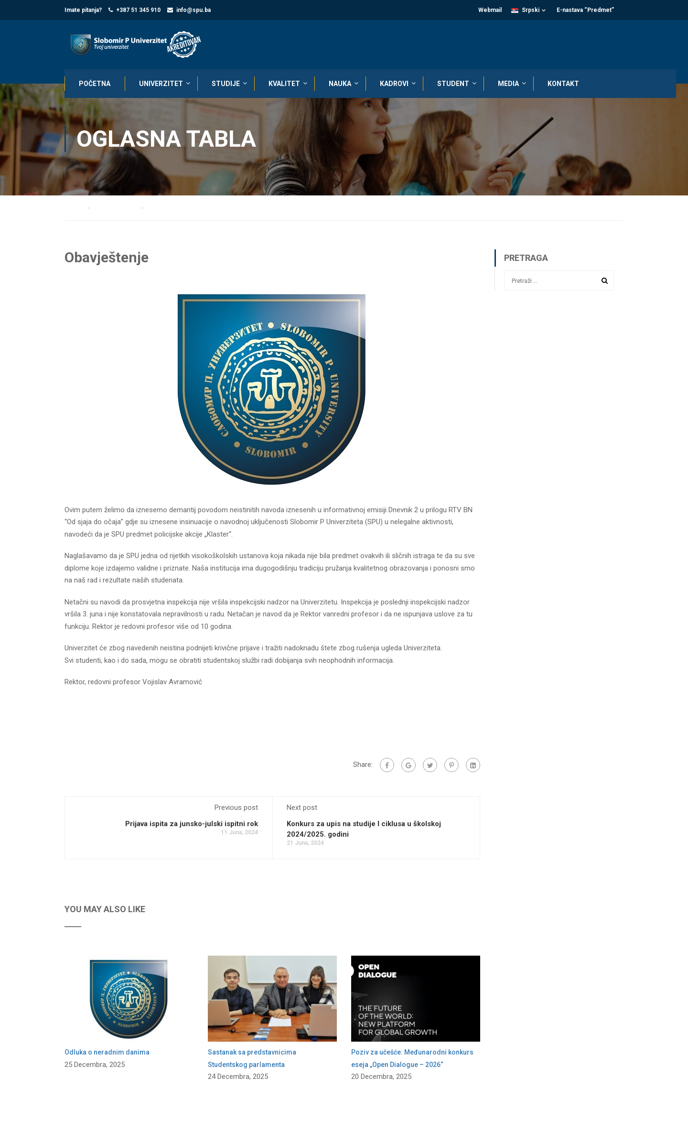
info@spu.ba (193, 10)
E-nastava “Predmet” (585, 10)
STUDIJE (226, 83)
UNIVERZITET (161, 83)
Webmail (490, 10)
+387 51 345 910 (138, 10)
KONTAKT (563, 83)
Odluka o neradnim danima (107, 1052)
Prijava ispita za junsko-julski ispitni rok (191, 824)
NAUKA (340, 83)
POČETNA (94, 83)
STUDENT (453, 83)
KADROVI (394, 83)
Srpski (525, 10)
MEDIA (508, 83)
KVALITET (284, 83)
